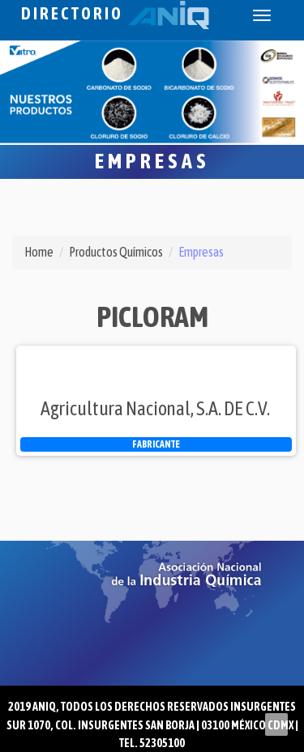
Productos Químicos (116, 251)
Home (39, 251)
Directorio (115, 13)
